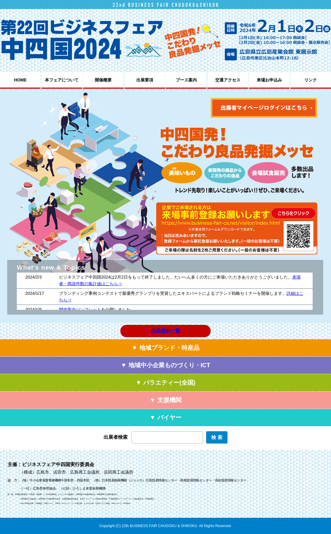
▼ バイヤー (165, 417)
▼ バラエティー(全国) (166, 382)
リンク (310, 80)
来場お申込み (269, 80)
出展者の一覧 (165, 330)
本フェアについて (62, 80)
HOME (20, 80)
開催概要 (103, 80)
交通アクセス (227, 80)
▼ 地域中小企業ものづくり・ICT (165, 365)
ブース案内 (186, 80)
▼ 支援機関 (165, 400)
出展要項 (144, 80)
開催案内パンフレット (80, 309)
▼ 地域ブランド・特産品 (165, 347)
